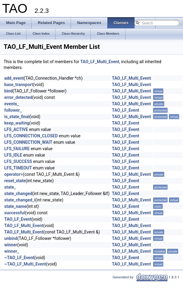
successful (14, 212)
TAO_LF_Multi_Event (99, 61)
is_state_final (17, 116)
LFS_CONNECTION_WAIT (28, 142)
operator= (13, 174)
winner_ (11, 251)
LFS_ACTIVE (16, 129)
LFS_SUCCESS (18, 161)
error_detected (18, 97)
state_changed (18, 193)
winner (10, 244)
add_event (14, 78)
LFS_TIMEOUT (18, 167)
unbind (10, 238)
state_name (15, 206)
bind (8, 91)
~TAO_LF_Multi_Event (25, 264)
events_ (11, 103)
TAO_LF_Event (125, 110)
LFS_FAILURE (17, 148)
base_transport (18, 84)
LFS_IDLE (13, 155)
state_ (10, 187)
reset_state (15, 180)
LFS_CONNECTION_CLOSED (31, 135)
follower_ (13, 110)
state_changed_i (19, 199)
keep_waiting (16, 123)
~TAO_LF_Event (19, 257)
